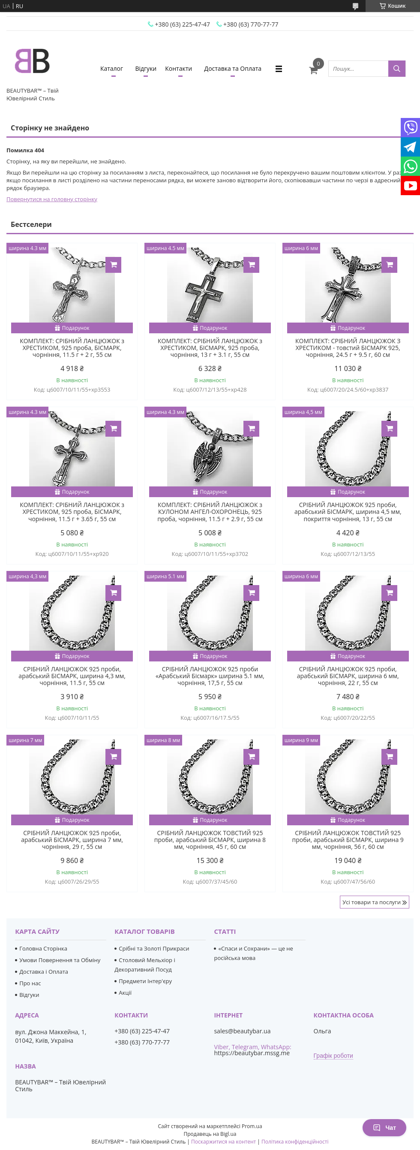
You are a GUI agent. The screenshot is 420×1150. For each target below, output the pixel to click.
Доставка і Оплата (43, 971)
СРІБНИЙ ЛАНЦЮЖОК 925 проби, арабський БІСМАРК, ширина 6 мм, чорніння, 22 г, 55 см (348, 676)
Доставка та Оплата (233, 68)
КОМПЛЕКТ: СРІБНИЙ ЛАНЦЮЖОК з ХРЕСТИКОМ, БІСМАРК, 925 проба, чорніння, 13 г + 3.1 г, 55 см (210, 348)
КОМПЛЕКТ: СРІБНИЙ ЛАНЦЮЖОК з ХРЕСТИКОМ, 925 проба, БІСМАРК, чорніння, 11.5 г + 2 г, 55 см (72, 348)
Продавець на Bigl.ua (209, 1134)
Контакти (178, 68)
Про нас (30, 983)
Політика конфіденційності (294, 1141)
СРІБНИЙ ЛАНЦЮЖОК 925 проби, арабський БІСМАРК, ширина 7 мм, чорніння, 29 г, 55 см (72, 840)
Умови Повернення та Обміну (59, 960)
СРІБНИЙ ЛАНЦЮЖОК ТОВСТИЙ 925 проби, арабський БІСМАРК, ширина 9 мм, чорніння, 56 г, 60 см (348, 840)
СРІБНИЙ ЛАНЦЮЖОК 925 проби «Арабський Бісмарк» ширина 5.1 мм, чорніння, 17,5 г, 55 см (210, 676)
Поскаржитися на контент (223, 1141)
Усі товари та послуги (371, 902)
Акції (125, 992)
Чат (384, 1128)
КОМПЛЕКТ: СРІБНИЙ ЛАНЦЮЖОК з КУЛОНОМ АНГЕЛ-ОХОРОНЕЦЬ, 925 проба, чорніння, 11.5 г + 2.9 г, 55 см (210, 511)
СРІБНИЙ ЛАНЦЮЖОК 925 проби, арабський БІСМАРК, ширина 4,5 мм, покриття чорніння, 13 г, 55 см (348, 511)
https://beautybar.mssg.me (252, 1053)
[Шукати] (396, 68)
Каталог (111, 68)
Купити (113, 265)
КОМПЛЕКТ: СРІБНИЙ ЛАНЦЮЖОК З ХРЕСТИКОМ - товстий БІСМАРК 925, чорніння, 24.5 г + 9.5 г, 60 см (347, 348)
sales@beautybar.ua (242, 1031)
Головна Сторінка (43, 948)
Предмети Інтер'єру (145, 981)
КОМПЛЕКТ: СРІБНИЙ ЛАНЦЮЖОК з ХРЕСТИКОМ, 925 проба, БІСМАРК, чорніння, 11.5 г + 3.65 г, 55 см (72, 511)
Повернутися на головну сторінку (51, 199)
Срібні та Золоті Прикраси (154, 948)
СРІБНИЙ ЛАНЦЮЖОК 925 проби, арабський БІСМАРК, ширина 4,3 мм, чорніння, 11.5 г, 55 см (72, 676)
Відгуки (145, 68)
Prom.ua (252, 1126)
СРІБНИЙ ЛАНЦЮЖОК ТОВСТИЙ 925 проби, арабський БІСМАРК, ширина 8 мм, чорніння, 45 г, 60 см (210, 840)
